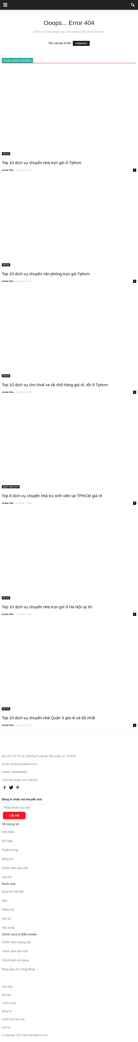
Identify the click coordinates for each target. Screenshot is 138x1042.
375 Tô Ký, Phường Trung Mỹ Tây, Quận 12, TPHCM (44, 756)
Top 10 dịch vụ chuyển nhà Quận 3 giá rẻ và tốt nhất (48, 718)
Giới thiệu (8, 831)
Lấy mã (14, 815)
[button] (133, 5)
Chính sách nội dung (15, 960)
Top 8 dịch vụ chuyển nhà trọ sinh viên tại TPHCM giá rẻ (52, 496)
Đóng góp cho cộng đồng (18, 969)
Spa (4, 900)
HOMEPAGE (81, 43)
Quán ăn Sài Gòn (13, 891)
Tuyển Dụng (10, 850)
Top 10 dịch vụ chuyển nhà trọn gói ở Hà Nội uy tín (47, 607)
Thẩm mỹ (8, 909)
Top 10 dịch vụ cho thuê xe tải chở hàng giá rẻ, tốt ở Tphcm (55, 385)
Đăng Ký (7, 859)
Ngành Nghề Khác (11, 486)
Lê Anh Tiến (7, 170)
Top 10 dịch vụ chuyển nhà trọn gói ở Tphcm (41, 162)
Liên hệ (6, 877)
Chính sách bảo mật (15, 868)
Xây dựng (8, 927)
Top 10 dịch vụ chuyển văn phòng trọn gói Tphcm (46, 274)
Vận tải (6, 153)
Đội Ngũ (7, 840)
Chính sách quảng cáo (16, 942)
